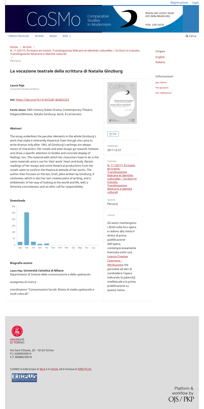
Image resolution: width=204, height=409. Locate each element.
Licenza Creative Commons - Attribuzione (117, 261)
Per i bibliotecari (164, 92)
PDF (114, 133)
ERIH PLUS (84, 369)
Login (195, 2)
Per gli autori (162, 87)
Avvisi (53, 36)
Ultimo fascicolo (18, 36)
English (160, 57)
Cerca (191, 36)
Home (14, 47)
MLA (42, 369)
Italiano (160, 62)
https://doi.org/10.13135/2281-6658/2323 (42, 100)
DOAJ (54, 369)
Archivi (39, 36)
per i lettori (161, 82)
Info (66, 36)
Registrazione (179, 2)
